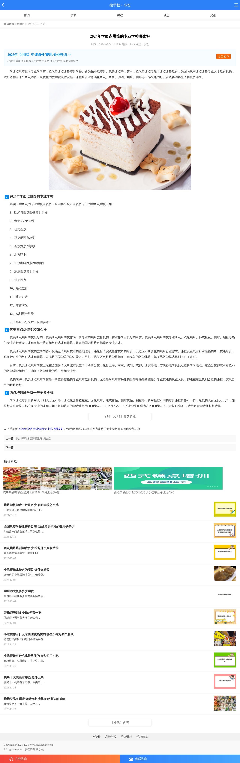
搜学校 (115, 5)
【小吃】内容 (120, 722)
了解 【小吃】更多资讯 (120, 416)
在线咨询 (18, 759)
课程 (120, 15)
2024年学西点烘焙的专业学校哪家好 (41, 428)
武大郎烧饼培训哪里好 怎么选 (33, 438)
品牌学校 (110, 736)
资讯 (213, 15)
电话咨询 (138, 759)
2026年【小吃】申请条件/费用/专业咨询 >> (39, 55)
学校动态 (142, 736)
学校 (73, 15)
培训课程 (126, 736)
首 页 (27, 15)
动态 (167, 15)
